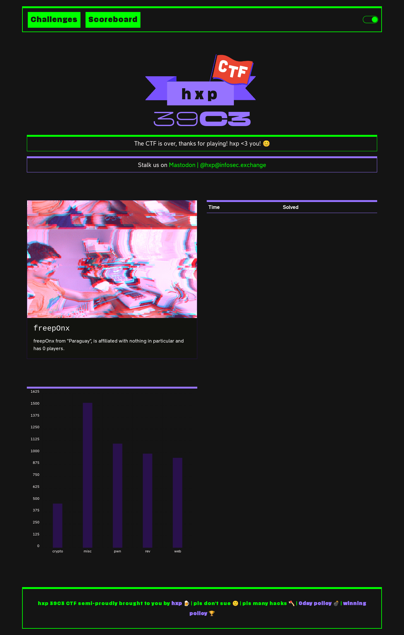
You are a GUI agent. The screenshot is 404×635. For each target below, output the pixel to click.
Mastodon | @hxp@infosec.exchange (217, 165)
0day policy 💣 (319, 603)
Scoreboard (113, 19)
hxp (176, 603)
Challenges (54, 19)
